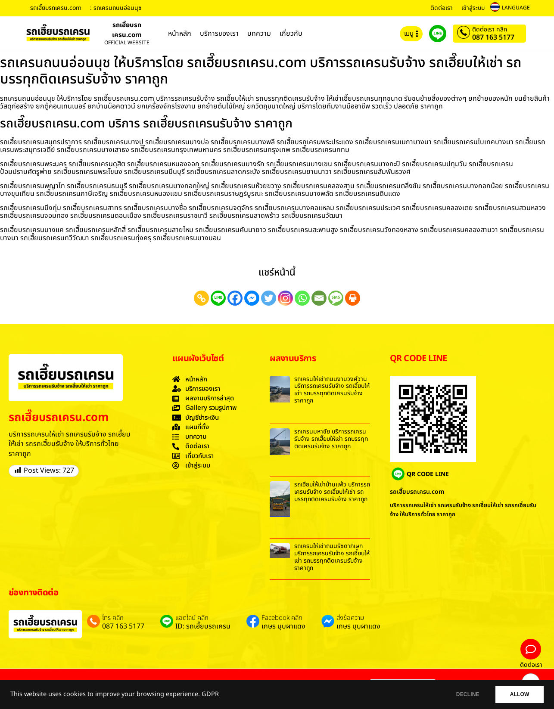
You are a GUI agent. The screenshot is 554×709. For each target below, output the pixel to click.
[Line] (218, 298)
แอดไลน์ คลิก (192, 618)
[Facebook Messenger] (251, 298)
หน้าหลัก (179, 33)
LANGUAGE (516, 8)
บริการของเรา (219, 33)
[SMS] (335, 298)
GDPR (210, 694)
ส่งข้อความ (350, 618)
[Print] (352, 298)
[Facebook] (235, 298)
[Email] (319, 298)
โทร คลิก (113, 618)
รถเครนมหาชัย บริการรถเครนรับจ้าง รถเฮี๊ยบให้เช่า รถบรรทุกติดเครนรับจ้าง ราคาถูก (331, 439)
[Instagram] (285, 298)
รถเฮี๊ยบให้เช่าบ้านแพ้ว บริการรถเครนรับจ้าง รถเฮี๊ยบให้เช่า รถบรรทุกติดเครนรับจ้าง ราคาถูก (332, 492)
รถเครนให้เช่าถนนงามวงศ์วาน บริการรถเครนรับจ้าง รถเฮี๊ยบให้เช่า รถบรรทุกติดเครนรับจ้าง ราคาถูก (332, 390)
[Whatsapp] (302, 298)
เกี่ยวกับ (291, 33)
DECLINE (465, 694)
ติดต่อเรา (441, 7)
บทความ (259, 33)
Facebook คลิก (281, 618)
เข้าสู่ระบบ (473, 7)
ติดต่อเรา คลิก (489, 29)
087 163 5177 (493, 37)
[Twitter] (268, 298)
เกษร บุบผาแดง (283, 626)
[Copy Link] (201, 298)
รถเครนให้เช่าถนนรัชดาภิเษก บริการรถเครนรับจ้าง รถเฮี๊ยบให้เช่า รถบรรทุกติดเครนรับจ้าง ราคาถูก (332, 557)
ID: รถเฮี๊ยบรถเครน (202, 626)
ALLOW (519, 694)
